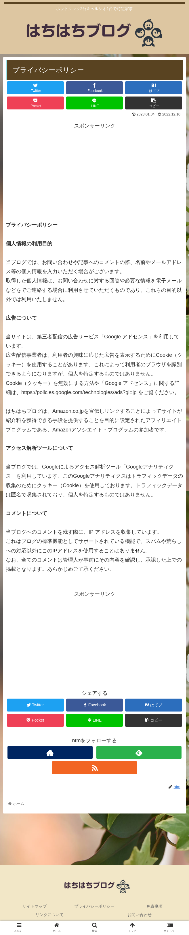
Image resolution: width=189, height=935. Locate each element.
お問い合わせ (139, 914)
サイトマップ (34, 906)
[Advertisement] (94, 171)
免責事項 (154, 906)
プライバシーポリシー (94, 906)
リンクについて (49, 914)
